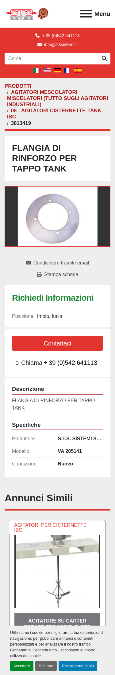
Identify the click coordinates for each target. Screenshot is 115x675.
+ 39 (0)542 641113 (61, 35)
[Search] (51, 58)
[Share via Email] (57, 263)
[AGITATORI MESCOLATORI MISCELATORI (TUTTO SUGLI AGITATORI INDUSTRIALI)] (57, 98)
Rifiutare (46, 666)
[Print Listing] (57, 274)
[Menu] (86, 13)
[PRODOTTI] (18, 86)
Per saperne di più (78, 666)
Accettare (21, 666)
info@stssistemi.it (61, 44)
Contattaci (57, 343)
